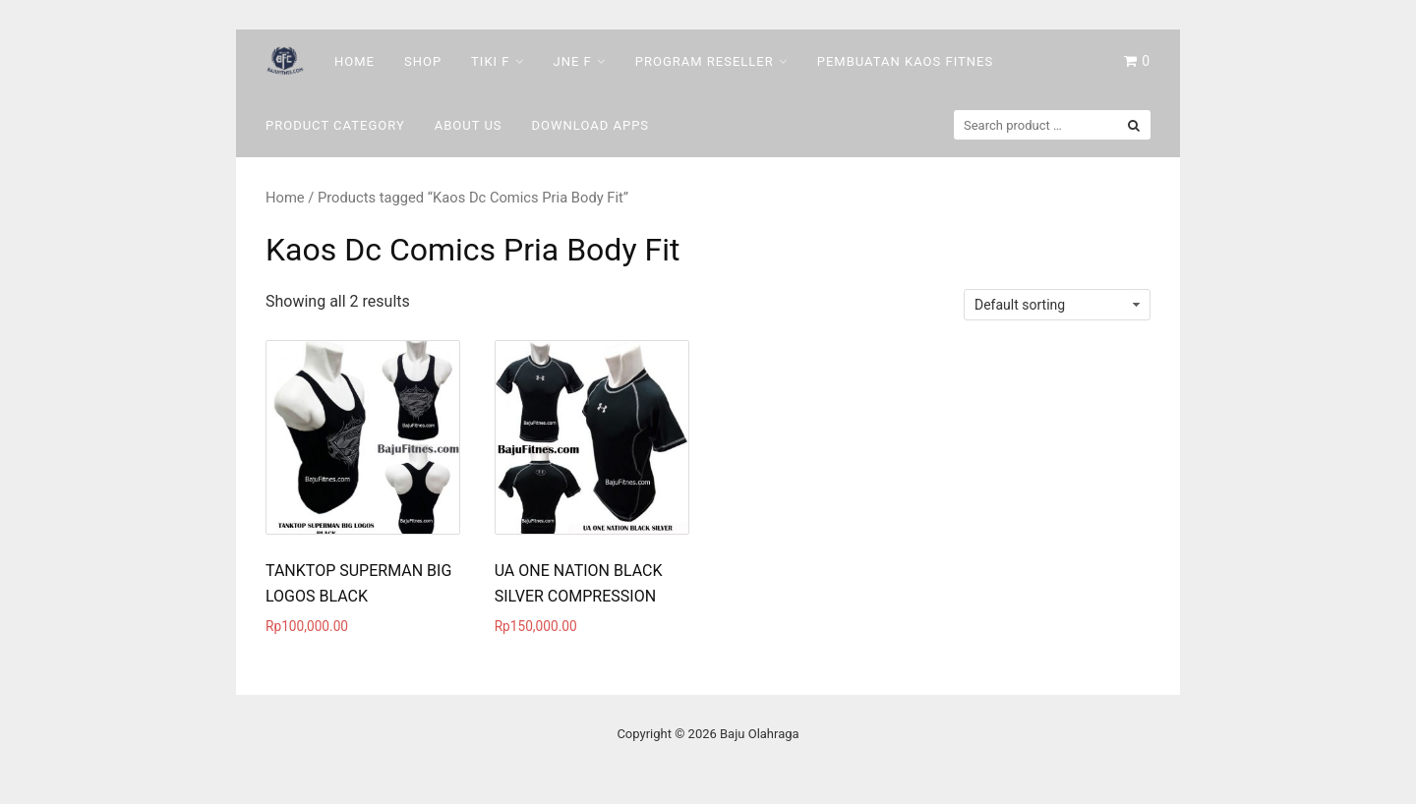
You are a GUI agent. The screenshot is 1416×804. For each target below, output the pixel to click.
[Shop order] (1057, 304)
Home (354, 61)
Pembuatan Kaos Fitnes (905, 61)
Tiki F (490, 61)
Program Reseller (704, 61)
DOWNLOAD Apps (591, 125)
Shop (423, 61)
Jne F (573, 61)
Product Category (335, 125)
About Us (468, 125)
